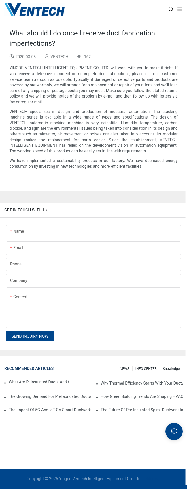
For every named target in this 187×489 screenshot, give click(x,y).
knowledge (171, 369)
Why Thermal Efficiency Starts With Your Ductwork (142, 383)
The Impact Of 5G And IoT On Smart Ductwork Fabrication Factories (50, 410)
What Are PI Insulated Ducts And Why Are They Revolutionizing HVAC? (39, 382)
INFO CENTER (146, 369)
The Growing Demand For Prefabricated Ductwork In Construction (50, 396)
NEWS (124, 369)
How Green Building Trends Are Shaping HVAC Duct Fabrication (142, 396)
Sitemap (152, 478)
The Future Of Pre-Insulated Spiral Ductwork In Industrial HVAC (142, 410)
